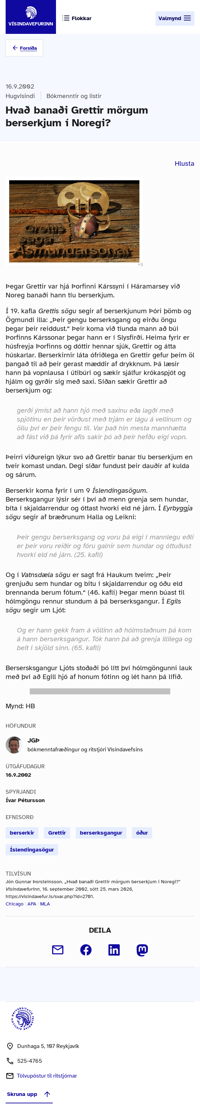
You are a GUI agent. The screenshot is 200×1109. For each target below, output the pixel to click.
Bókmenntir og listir (73, 96)
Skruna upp (29, 1094)
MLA (45, 904)
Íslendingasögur (32, 849)
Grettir (57, 832)
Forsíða (28, 48)
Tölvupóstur (47, 1075)
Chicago (15, 904)
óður (142, 832)
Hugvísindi (20, 96)
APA (31, 904)
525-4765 (29, 1061)
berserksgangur (101, 832)
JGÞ (33, 740)
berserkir (22, 832)
